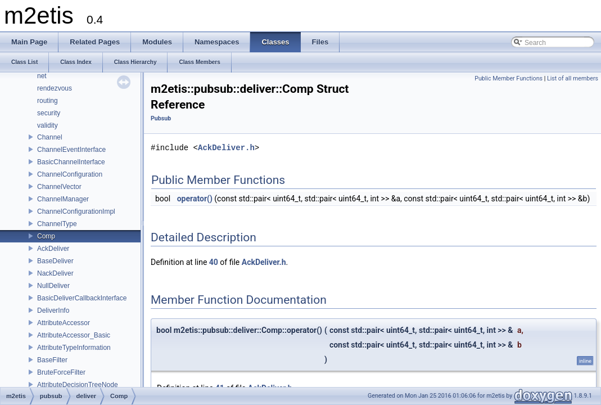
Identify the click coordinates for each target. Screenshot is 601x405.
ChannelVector (59, 187)
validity (47, 125)
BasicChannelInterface (71, 162)
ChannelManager (63, 199)
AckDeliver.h (226, 147)
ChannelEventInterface (71, 150)
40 (213, 262)
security (48, 113)
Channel (49, 137)
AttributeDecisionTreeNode (77, 385)
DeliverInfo (53, 310)
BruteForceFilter (61, 372)
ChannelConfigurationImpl (76, 211)
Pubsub (161, 118)
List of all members (572, 78)
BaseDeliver (55, 261)
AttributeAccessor (63, 323)
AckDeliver (53, 249)
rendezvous (54, 88)
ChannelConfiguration (69, 174)
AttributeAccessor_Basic (73, 335)
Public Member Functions (509, 78)
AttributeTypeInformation (74, 348)
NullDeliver (53, 286)
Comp (46, 236)
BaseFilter (52, 360)
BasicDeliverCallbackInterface (81, 298)
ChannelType (57, 224)
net (42, 76)
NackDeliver (55, 273)
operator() (195, 198)
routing (47, 101)
